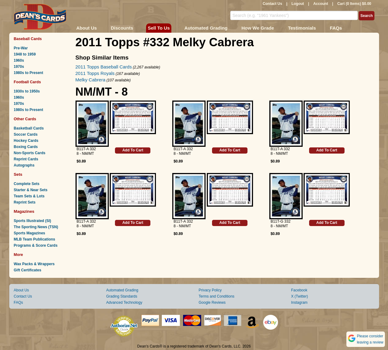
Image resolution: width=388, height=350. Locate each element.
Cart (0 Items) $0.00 (354, 4)
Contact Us (272, 4)
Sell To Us (158, 28)
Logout (298, 4)
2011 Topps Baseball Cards (104, 66)
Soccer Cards (26, 134)
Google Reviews (212, 302)
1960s (19, 60)
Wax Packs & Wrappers (34, 264)
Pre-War (21, 48)
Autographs (24, 165)
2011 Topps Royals (95, 73)
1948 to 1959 (25, 54)
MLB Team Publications (34, 239)
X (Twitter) (299, 296)
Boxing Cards (26, 147)
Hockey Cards (26, 140)
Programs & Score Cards (36, 245)
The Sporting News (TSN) (36, 227)
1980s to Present (28, 73)
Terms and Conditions (217, 296)
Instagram (299, 302)
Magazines (24, 211)
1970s (19, 66)
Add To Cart (132, 150)
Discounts (122, 28)
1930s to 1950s (27, 91)
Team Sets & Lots (29, 196)
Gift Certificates (27, 270)
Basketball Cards (29, 128)
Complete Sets (26, 184)
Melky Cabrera (91, 79)
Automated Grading (205, 28)
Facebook (299, 290)
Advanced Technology (124, 302)
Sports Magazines (29, 233)
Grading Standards (121, 296)
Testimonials (302, 28)
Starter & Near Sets (30, 190)
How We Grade (257, 28)
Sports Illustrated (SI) (32, 221)
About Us (86, 28)
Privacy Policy (210, 290)
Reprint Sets (25, 202)
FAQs (336, 28)
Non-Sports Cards (30, 153)
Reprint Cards (26, 159)
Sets (18, 174)
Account (320, 4)
